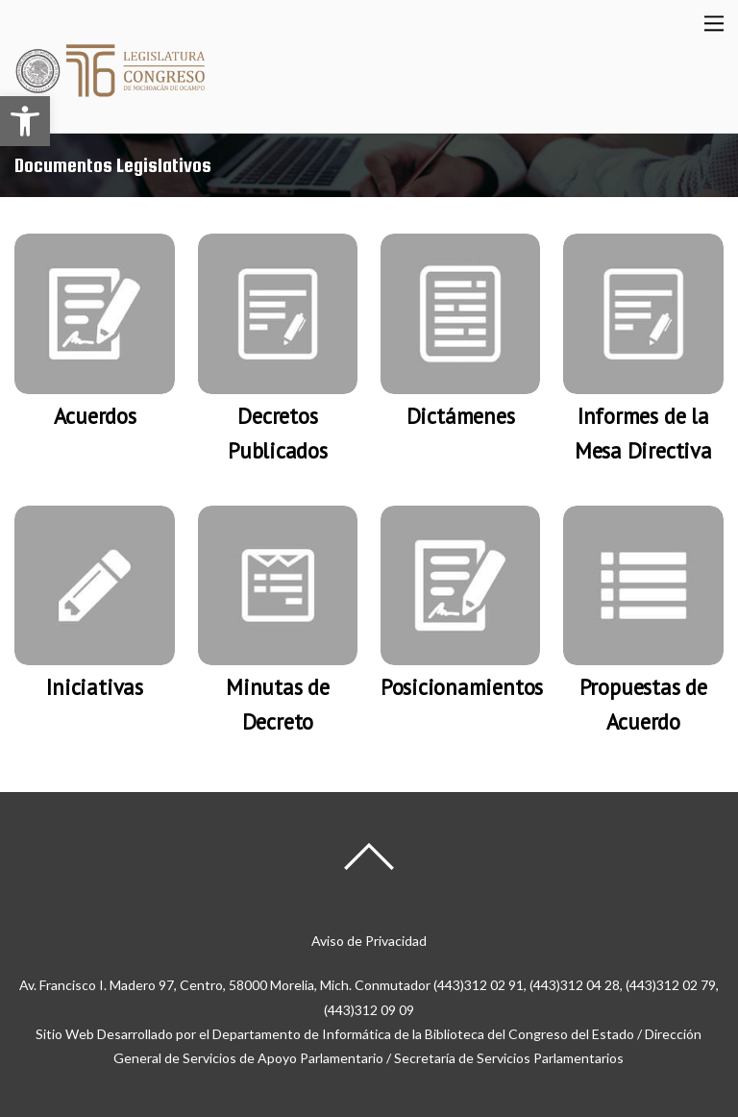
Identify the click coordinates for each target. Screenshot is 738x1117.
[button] (25, 121)
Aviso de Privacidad (369, 940)
